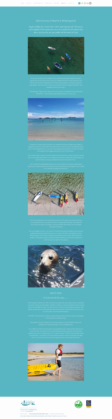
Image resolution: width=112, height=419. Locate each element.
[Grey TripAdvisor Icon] (87, 3)
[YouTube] (90, 3)
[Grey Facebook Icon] (82, 3)
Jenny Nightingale (29, 411)
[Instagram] (85, 3)
